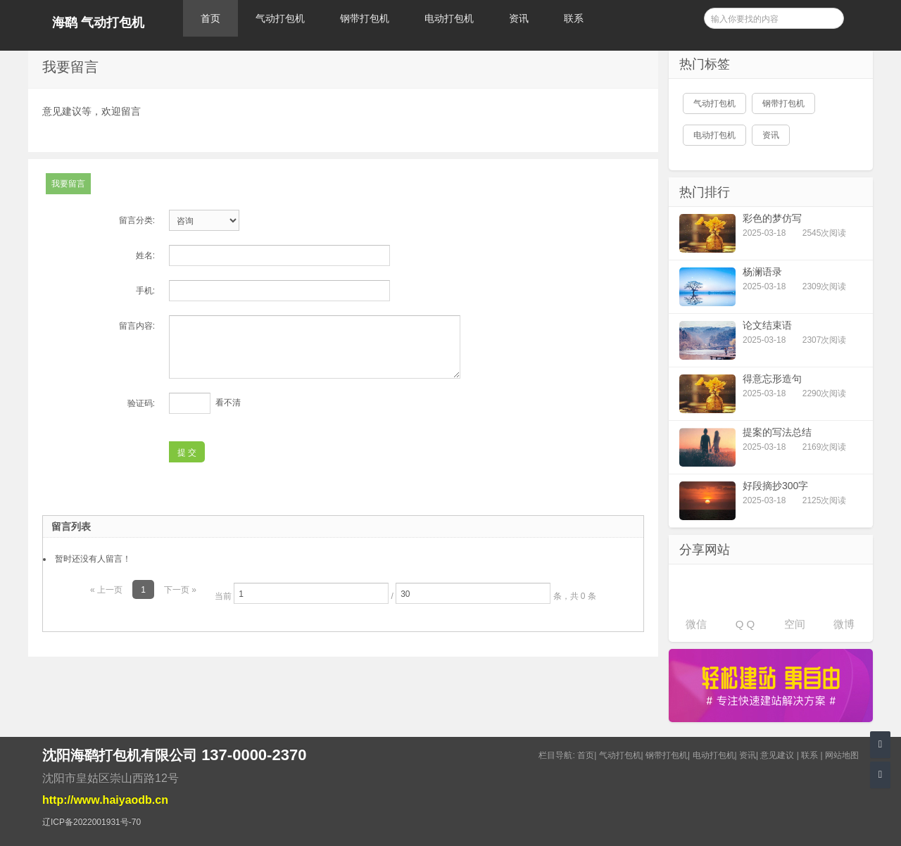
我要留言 (68, 184)
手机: (145, 291)
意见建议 (777, 755)
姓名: (145, 255)
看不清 (228, 403)
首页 (210, 18)
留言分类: (137, 220)
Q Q (745, 624)
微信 (696, 624)
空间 (794, 624)
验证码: (141, 403)
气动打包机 (280, 18)
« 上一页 (106, 590)
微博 (844, 624)
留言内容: (137, 326)
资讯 (519, 18)
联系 (574, 18)
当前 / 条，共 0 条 (405, 593)
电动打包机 (449, 18)
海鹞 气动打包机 (98, 22)
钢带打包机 (364, 18)
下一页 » (180, 590)
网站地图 (842, 755)
